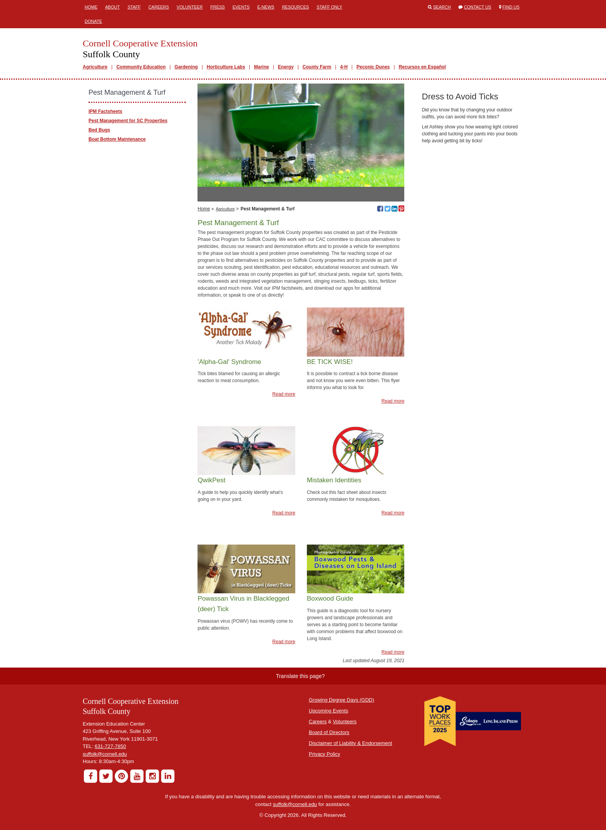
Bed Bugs (99, 130)
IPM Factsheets (105, 111)
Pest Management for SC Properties (128, 120)
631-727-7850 (110, 746)
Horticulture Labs (226, 67)
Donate (93, 21)
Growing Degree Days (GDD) (341, 700)
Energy (286, 67)
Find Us (510, 7)
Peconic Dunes (373, 67)
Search (442, 7)
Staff (134, 7)
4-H (343, 67)
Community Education (140, 67)
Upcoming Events (328, 711)
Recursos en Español (422, 67)
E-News (265, 7)
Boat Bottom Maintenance (117, 139)
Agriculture (95, 67)
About (112, 7)
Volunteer (190, 7)
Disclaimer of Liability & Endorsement (350, 743)
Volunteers (344, 721)
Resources (295, 7)
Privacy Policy (324, 754)
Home (91, 7)
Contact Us (477, 7)
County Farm (317, 67)
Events (241, 7)
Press (217, 7)
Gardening (186, 67)
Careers (158, 7)
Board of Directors (329, 732)
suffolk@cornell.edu (105, 754)
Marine (261, 67)
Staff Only (329, 7)
